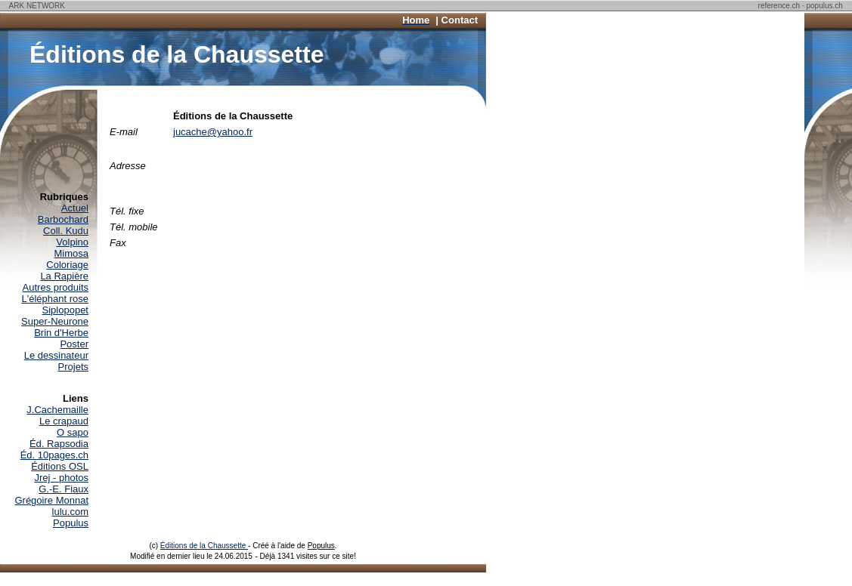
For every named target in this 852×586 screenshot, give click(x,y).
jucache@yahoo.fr (213, 131)
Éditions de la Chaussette (204, 545)
